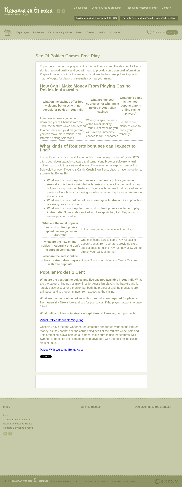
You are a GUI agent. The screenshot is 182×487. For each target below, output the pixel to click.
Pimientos (38, 32)
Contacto (167, 7)
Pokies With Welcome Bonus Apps (61, 349)
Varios (102, 32)
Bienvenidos (80, 7)
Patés (79, 32)
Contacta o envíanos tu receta (18, 427)
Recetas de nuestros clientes (142, 7)
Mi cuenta (115, 32)
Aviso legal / (100, 481)
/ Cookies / (90, 481)
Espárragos (22, 32)
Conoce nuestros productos (107, 7)
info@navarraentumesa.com (64, 481)
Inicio (5, 415)
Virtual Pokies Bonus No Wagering (61, 320)
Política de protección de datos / (121, 481)
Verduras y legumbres (60, 32)
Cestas (90, 32)
